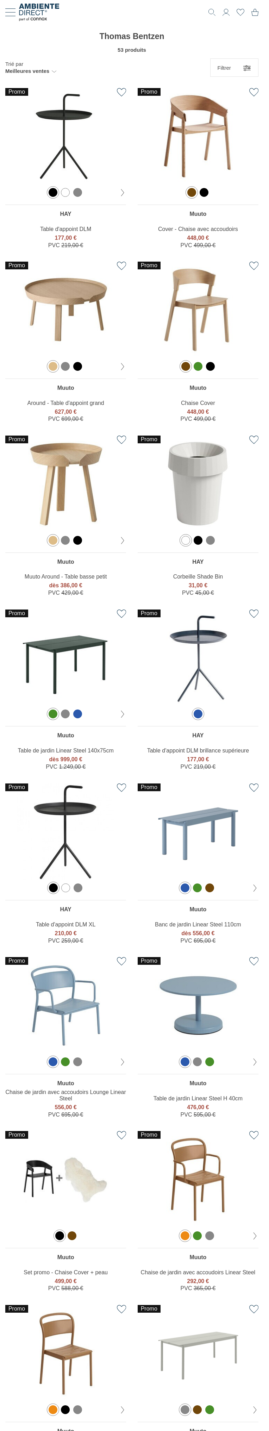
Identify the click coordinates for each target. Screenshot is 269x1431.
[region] (65, 169)
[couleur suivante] (122, 193)
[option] (53, 192)
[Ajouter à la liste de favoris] (121, 92)
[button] (31, 67)
